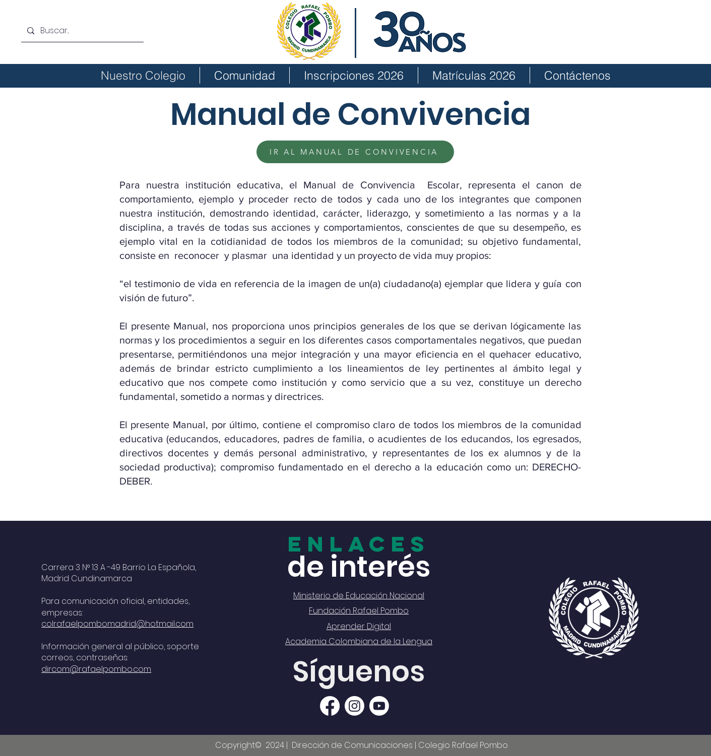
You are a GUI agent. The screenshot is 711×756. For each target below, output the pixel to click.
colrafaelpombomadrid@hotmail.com (117, 624)
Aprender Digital (359, 626)
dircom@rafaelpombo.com (96, 669)
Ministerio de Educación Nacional (358, 595)
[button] (244, 75)
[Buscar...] (81, 31)
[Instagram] (354, 706)
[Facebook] (330, 706)
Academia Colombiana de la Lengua (358, 641)
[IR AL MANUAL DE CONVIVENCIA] (355, 152)
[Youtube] (379, 706)
